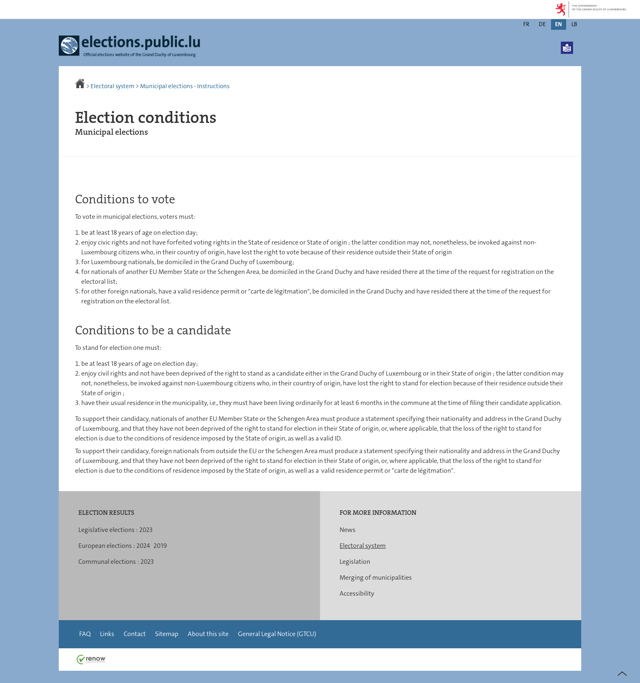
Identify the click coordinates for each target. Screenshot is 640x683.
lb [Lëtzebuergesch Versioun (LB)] (574, 24)
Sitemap (166, 634)
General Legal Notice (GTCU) (277, 634)
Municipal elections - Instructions (184, 86)
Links (107, 634)
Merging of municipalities (376, 577)
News (348, 529)
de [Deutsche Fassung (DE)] (542, 24)
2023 (146, 529)
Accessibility (357, 593)
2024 (143, 545)
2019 (160, 545)
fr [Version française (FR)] (526, 24)
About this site (208, 634)
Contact (135, 634)
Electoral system (112, 86)
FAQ (85, 634)
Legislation (355, 561)
